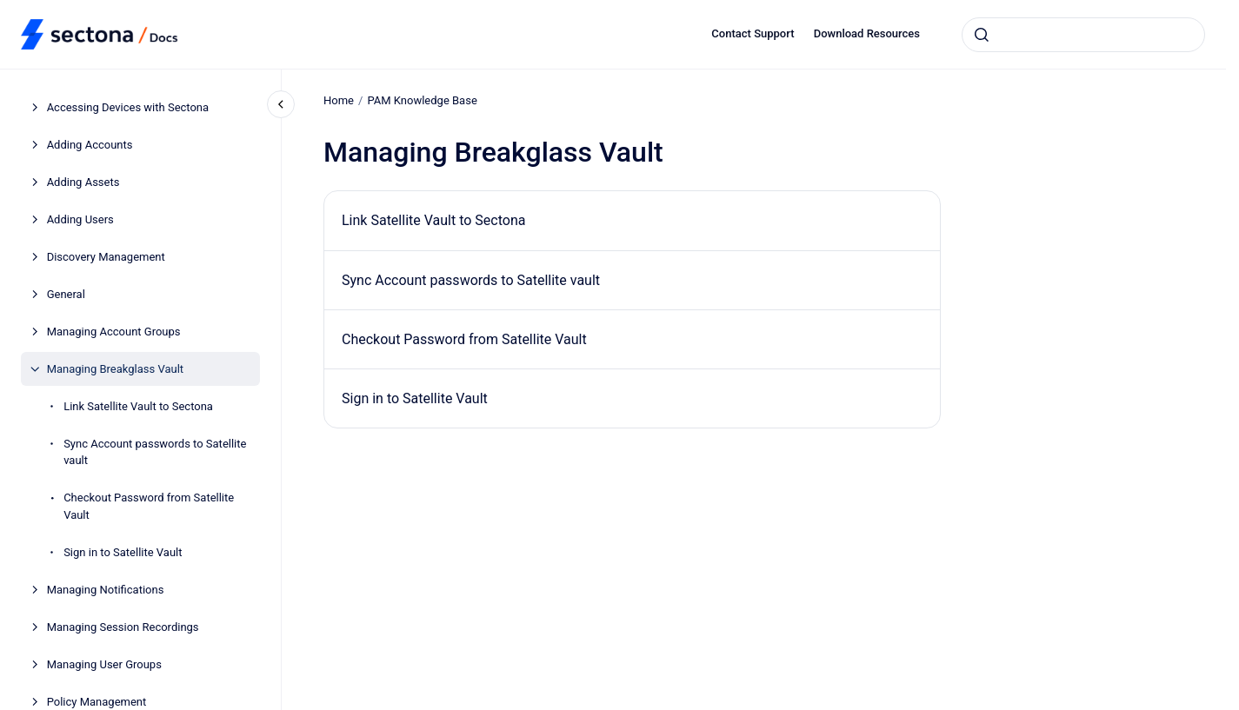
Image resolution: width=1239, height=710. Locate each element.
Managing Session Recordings (123, 627)
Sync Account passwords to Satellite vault (154, 452)
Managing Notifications (105, 589)
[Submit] (982, 35)
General (66, 294)
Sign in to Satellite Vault (122, 552)
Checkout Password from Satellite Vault (148, 506)
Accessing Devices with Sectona (128, 107)
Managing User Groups (104, 664)
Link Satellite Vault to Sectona (138, 406)
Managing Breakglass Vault (115, 368)
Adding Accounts (90, 144)
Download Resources (867, 33)
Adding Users (80, 219)
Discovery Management (106, 256)
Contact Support (752, 33)
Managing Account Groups (114, 331)
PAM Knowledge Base (421, 100)
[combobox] (1083, 34)
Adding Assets (83, 182)
